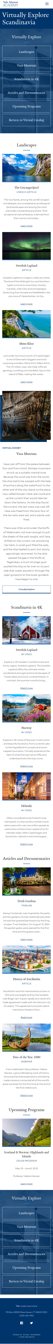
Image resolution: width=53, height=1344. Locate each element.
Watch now (26, 688)
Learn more (26, 226)
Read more (26, 1017)
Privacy (26, 1334)
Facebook (22, 1322)
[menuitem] (21, 1323)
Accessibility (35, 1334)
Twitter (32, 1322)
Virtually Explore (26, 589)
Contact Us (17, 1334)
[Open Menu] (47, 4)
